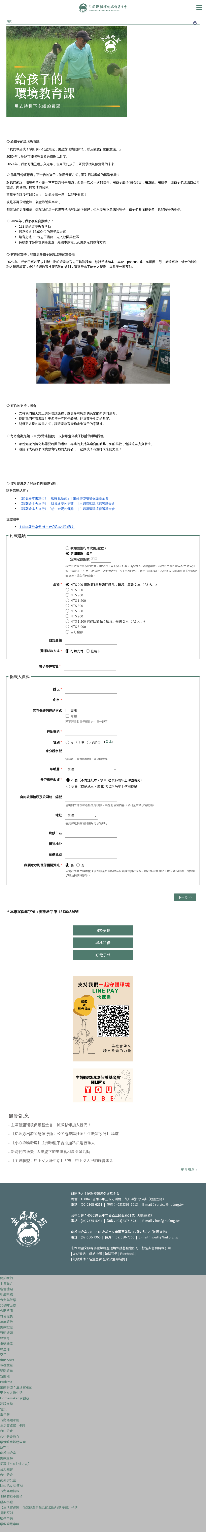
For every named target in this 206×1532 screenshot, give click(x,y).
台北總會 (6, 1469)
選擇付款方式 (51, 650)
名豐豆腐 (95, 1259)
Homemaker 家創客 (14, 1398)
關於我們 (6, 1277)
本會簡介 (6, 1283)
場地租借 (103, 942)
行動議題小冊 (9, 1419)
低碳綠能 (6, 1343)
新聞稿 (5, 1376)
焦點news (7, 1359)
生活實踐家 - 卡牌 (12, 1425)
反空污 (5, 1447)
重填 (108, 741)
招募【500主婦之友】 (15, 1463)
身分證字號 (54, 750)
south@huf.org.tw (164, 1237)
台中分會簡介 (9, 1436)
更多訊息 (188, 1169)
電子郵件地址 (50, 666)
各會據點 (6, 1288)
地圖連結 (156, 1198)
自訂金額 (55, 640)
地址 (58, 815)
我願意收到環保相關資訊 (43, 865)
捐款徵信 (6, 1327)
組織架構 (6, 1294)
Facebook (127, 1253)
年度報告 (6, 1321)
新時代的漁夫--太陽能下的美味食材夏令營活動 (50, 1151)
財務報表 (6, 1316)
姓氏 (57, 689)
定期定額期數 (80, 559)
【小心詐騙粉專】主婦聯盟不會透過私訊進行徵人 (53, 1142)
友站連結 (79, 1253)
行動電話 (54, 731)
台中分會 (6, 1430)
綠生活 (5, 1349)
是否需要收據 (51, 779)
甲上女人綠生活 (11, 1392)
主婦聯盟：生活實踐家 (16, 1387)
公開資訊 (6, 1310)
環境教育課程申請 (13, 1441)
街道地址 (55, 843)
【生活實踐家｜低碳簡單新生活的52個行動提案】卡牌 (39, 1507)
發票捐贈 (6, 1501)
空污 (3, 1354)
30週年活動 (8, 1305)
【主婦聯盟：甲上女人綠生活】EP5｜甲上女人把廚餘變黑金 (62, 1160)
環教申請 (6, 1518)
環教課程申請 (9, 1523)
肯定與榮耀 (8, 1299)
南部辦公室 (8, 1452)
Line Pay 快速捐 (11, 1485)
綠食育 (5, 1338)
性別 (57, 742)
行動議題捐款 (9, 1490)
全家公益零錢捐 (114, 1259)
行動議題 (6, 1332)
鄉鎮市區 (55, 833)
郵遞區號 (55, 854)
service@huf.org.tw (169, 1204)
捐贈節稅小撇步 (11, 1496)
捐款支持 (103, 930)
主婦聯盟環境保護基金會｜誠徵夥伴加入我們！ (51, 1124)
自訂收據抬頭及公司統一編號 (41, 796)
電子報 (5, 1414)
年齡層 (56, 769)
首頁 (9, 21)
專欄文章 (6, 1365)
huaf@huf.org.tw (167, 1220)
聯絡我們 (111, 1253)
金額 (57, 584)
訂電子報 (103, 954)
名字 (57, 699)
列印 (195, 22)
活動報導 (6, 1370)
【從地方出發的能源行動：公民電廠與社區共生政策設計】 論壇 (65, 1133)
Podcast (6, 1381)
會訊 (3, 1409)
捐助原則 (6, 1512)
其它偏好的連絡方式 (47, 710)
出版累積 (6, 1403)
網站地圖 (95, 1253)
